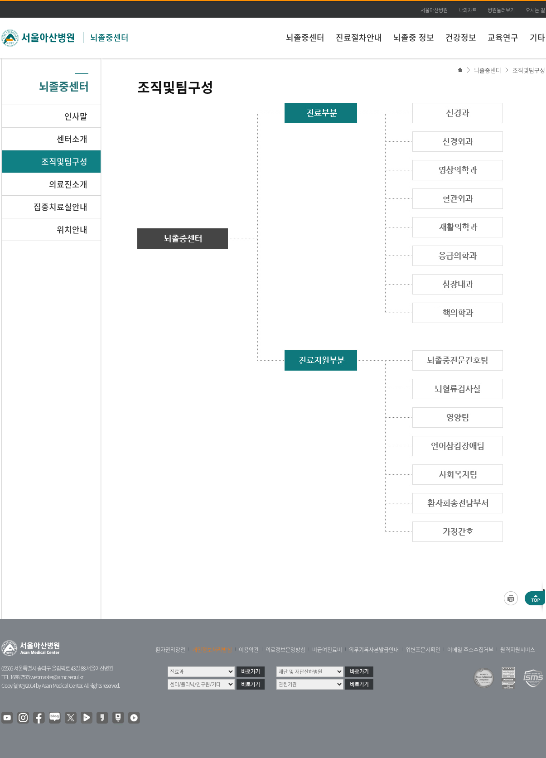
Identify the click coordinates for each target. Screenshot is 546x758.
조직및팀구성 (528, 70)
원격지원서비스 (517, 650)
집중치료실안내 (60, 207)
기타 (537, 37)
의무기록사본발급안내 (374, 650)
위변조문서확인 (423, 650)
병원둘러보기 (501, 10)
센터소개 (72, 139)
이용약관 (249, 650)
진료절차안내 (359, 37)
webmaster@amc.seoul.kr (56, 677)
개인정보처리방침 (212, 650)
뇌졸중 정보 (413, 37)
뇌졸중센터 (109, 37)
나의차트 (468, 10)
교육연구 (503, 37)
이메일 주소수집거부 (470, 650)
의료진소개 (68, 184)
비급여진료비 (327, 650)
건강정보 (460, 37)
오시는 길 (535, 10)
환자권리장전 (170, 650)
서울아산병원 (434, 10)
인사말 (75, 116)
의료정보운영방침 (285, 650)
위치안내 (72, 229)
